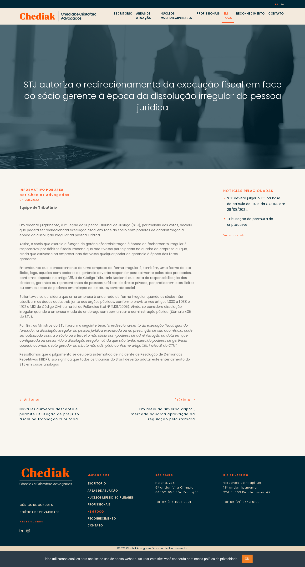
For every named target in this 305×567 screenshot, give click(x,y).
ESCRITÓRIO (123, 13)
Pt (277, 4)
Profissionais (99, 504)
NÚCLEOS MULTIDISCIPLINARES (176, 15)
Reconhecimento (101, 518)
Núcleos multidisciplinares (110, 497)
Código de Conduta (36, 505)
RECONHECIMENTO (250, 13)
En (282, 4)
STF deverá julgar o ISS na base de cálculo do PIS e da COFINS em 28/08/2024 (256, 204)
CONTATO (276, 13)
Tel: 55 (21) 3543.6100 (241, 502)
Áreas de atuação (102, 491)
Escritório (96, 483)
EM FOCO (228, 15)
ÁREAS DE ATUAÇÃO (143, 15)
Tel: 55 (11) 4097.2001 (173, 502)
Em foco (97, 512)
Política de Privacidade (39, 512)
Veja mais (230, 235)
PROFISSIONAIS (208, 13)
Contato (95, 525)
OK (247, 559)
